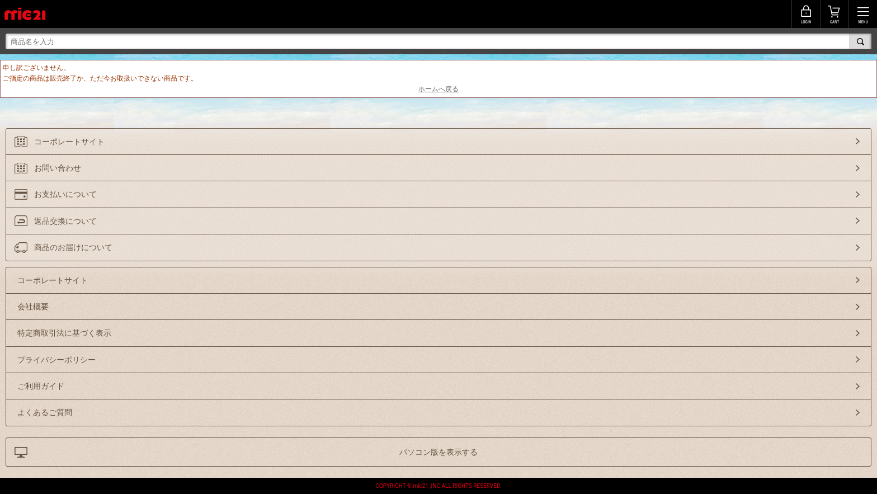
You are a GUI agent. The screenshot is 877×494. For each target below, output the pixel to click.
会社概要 (33, 306)
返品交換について (65, 221)
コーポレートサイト (69, 141)
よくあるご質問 (44, 412)
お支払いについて (65, 194)
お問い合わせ (57, 167)
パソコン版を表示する (438, 452)
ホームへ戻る (438, 89)
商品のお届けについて (73, 247)
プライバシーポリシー (56, 359)
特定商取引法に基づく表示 (64, 332)
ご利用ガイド (40, 386)
